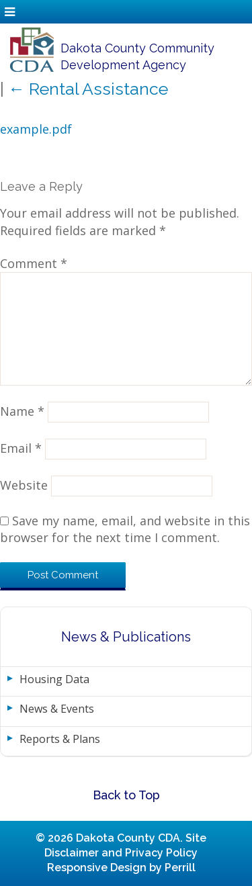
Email (21, 448)
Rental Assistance (88, 89)
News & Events (56, 708)
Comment (33, 263)
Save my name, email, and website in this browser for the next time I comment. (125, 529)
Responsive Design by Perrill (121, 867)
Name (22, 411)
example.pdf (36, 129)
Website (24, 485)
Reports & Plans (59, 739)
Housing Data (54, 679)
